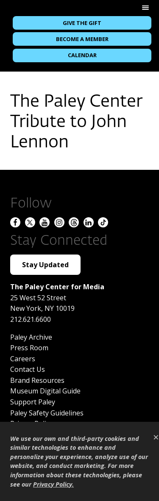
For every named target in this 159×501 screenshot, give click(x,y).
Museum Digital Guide (45, 391)
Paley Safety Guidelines (47, 413)
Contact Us (27, 369)
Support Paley (32, 402)
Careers (22, 358)
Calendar (82, 55)
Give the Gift (82, 23)
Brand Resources (37, 380)
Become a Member (82, 39)
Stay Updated (45, 264)
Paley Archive (31, 337)
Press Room (29, 347)
